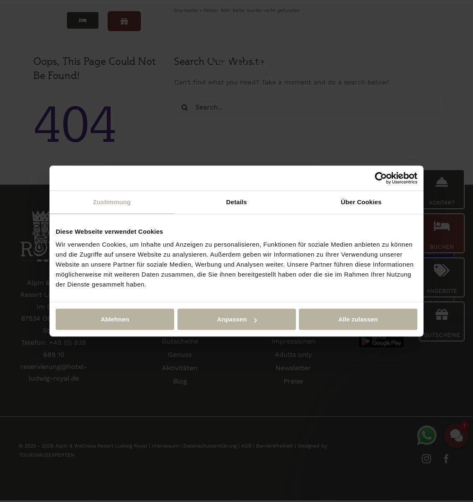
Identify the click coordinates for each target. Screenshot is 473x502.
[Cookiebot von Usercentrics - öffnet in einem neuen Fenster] (381, 178)
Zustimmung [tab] (112, 201)
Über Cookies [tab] (361, 201)
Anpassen (237, 319)
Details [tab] (236, 201)
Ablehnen (115, 319)
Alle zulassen (358, 319)
